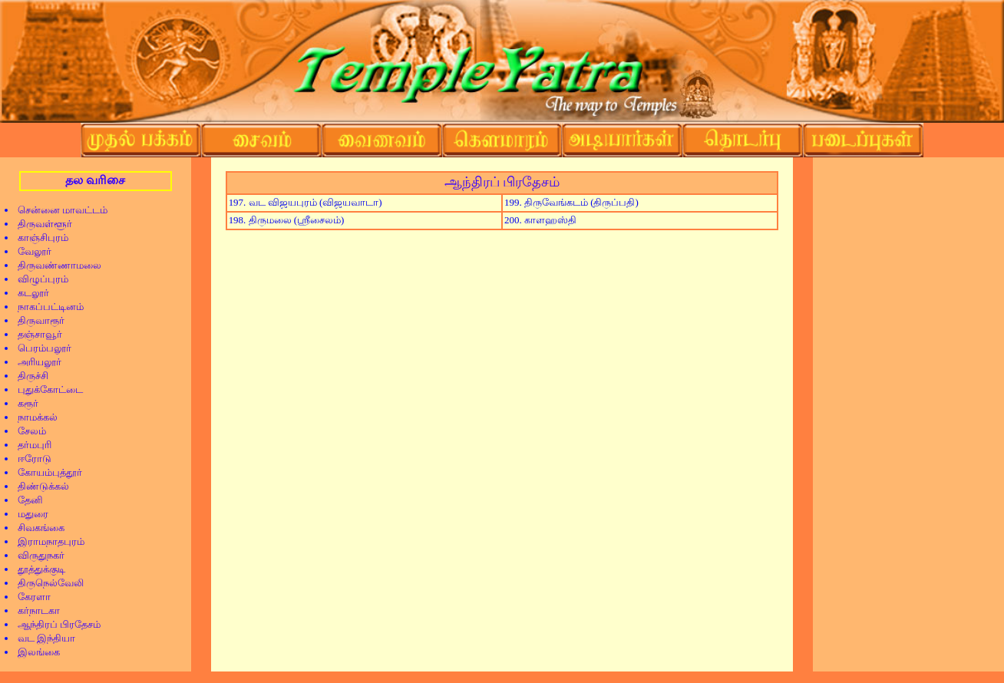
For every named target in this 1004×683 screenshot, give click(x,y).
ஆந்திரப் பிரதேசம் (54, 624)
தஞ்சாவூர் (35, 334)
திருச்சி (28, 375)
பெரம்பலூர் (39, 348)
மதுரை (28, 514)
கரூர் (23, 403)
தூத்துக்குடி (36, 569)
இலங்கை (34, 652)
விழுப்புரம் (38, 279)
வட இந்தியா (41, 638)
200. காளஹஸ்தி (540, 220)
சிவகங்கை (36, 527)
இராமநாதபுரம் (46, 541)
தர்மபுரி (29, 444)
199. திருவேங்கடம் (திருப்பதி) (571, 202)
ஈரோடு (29, 458)
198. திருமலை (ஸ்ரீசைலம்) (287, 220)
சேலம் (27, 431)
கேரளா (29, 596)
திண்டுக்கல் (38, 486)
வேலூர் (29, 251)
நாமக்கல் (33, 417)
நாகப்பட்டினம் (46, 306)
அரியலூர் (34, 362)
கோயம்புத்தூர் (45, 472)
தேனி (25, 500)
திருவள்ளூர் (40, 223)
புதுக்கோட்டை (45, 389)
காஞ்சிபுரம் (38, 237)
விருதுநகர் (36, 555)
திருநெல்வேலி (46, 583)
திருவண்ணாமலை (54, 265)
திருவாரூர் (36, 320)
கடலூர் (28, 293)
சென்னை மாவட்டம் (57, 210)
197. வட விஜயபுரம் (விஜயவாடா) (305, 202)
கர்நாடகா (34, 610)
